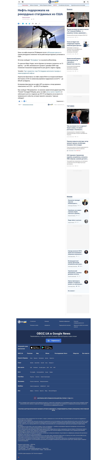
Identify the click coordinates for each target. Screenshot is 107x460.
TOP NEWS (70, 106)
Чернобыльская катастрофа (78, 5)
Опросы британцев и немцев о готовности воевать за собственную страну (75, 282)
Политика (29, 353)
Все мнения (71, 291)
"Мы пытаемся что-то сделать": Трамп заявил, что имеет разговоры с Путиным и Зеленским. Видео (77, 128)
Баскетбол (37, 362)
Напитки (37, 376)
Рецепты (32, 376)
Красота (42, 390)
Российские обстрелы (64, 5)
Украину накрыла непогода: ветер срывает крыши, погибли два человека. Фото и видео (77, 143)
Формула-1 (51, 362)
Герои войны (25, 5)
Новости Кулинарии (45, 376)
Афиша (31, 390)
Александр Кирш (71, 256)
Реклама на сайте (34, 325)
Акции (46, 372)
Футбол (31, 362)
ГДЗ (31, 367)
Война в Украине (34, 5)
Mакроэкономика (26, 17)
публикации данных (53, 52)
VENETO (55, 5)
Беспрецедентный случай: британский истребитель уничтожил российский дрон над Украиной (75, 262)
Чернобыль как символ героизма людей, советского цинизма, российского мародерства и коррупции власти (75, 212)
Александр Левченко (72, 205)
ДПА (48, 367)
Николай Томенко (71, 215)
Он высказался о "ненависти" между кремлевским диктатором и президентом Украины (77, 133)
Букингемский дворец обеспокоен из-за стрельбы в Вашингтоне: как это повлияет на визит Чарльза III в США (74, 61)
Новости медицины (34, 386)
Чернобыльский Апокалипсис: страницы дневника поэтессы (75, 272)
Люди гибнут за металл (74, 220)
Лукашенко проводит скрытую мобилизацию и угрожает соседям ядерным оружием (74, 202)
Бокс (46, 362)
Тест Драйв (32, 372)
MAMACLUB (43, 386)
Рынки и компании (34, 381)
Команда (47, 321)
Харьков (35, 358)
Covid (48, 386)
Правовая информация (64, 321)
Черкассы (51, 358)
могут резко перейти (54, 92)
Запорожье (41, 358)
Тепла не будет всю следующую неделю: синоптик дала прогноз (74, 43)
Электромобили (40, 372)
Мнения (69, 197)
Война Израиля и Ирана (45, 5)
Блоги (65, 353)
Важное (69, 9)
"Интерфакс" (34, 60)
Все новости (85, 353)
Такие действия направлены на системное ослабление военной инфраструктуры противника (77, 163)
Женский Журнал (53, 390)
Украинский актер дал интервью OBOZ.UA (77, 35)
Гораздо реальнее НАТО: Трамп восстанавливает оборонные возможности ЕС (75, 252)
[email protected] (34, 449)
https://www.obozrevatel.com (67, 418)
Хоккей (42, 362)
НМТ (54, 367)
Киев (31, 358)
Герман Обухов (71, 222)
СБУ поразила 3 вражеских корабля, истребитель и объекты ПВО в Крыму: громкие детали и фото (77, 157)
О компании (33, 321)
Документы (47, 325)
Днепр (46, 358)
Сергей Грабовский (72, 276)
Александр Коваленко (72, 266)
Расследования (59, 353)
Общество (76, 353)
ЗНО (51, 367)
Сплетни (37, 390)
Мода (46, 390)
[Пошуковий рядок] (88, 2)
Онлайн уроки (42, 367)
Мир (37, 353)
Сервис (51, 372)
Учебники (35, 367)
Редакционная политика (28, 104)
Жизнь (47, 353)
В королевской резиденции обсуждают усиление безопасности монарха (73, 68)
